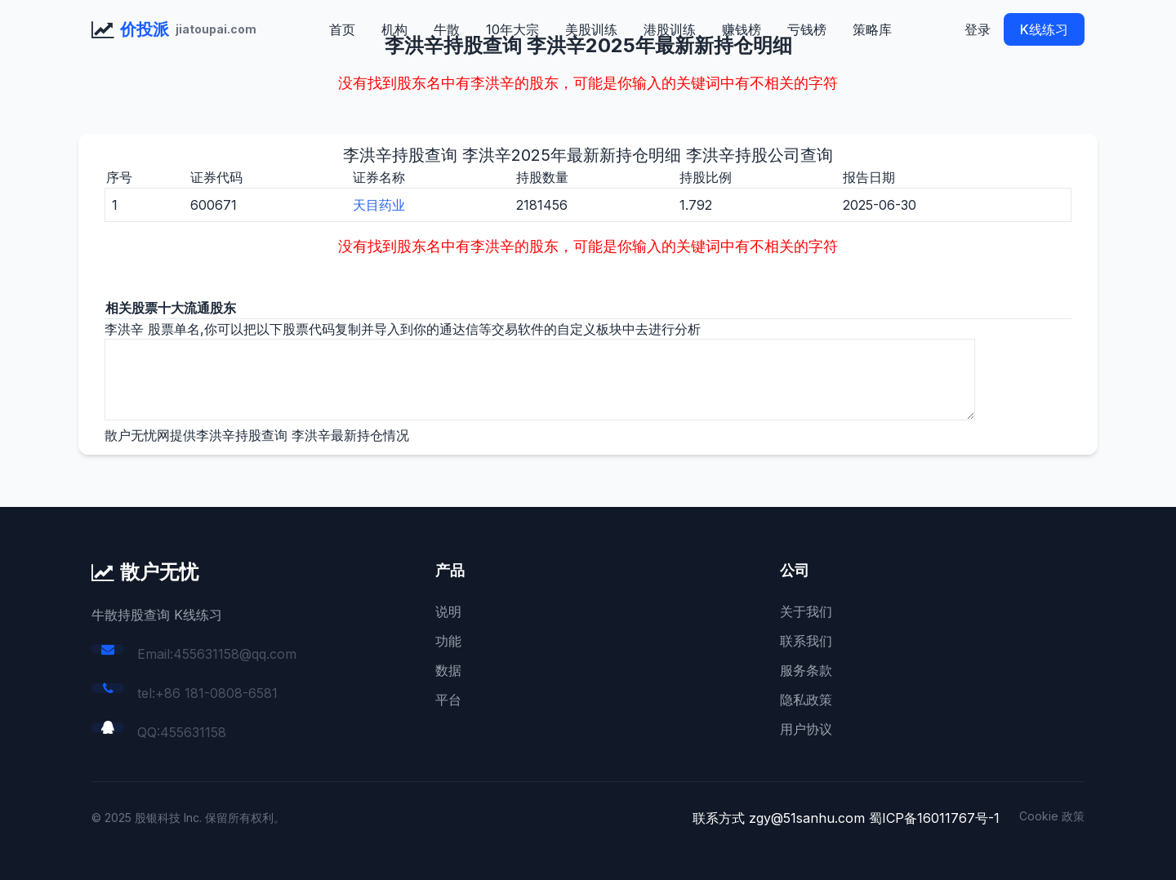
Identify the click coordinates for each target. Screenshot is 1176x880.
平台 (448, 699)
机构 (394, 29)
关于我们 (806, 611)
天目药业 (379, 205)
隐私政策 (806, 699)
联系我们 (806, 641)
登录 (977, 29)
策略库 (872, 29)
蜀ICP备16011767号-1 (934, 818)
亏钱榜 (806, 29)
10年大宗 (512, 29)
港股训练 (670, 29)
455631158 (193, 732)
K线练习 (1044, 29)
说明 (448, 611)
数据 (448, 670)
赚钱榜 (741, 29)
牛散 (447, 29)
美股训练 (591, 29)
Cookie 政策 (1052, 816)
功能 (448, 641)
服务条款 (806, 670)
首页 (342, 29)
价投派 (144, 29)
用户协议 (806, 729)
